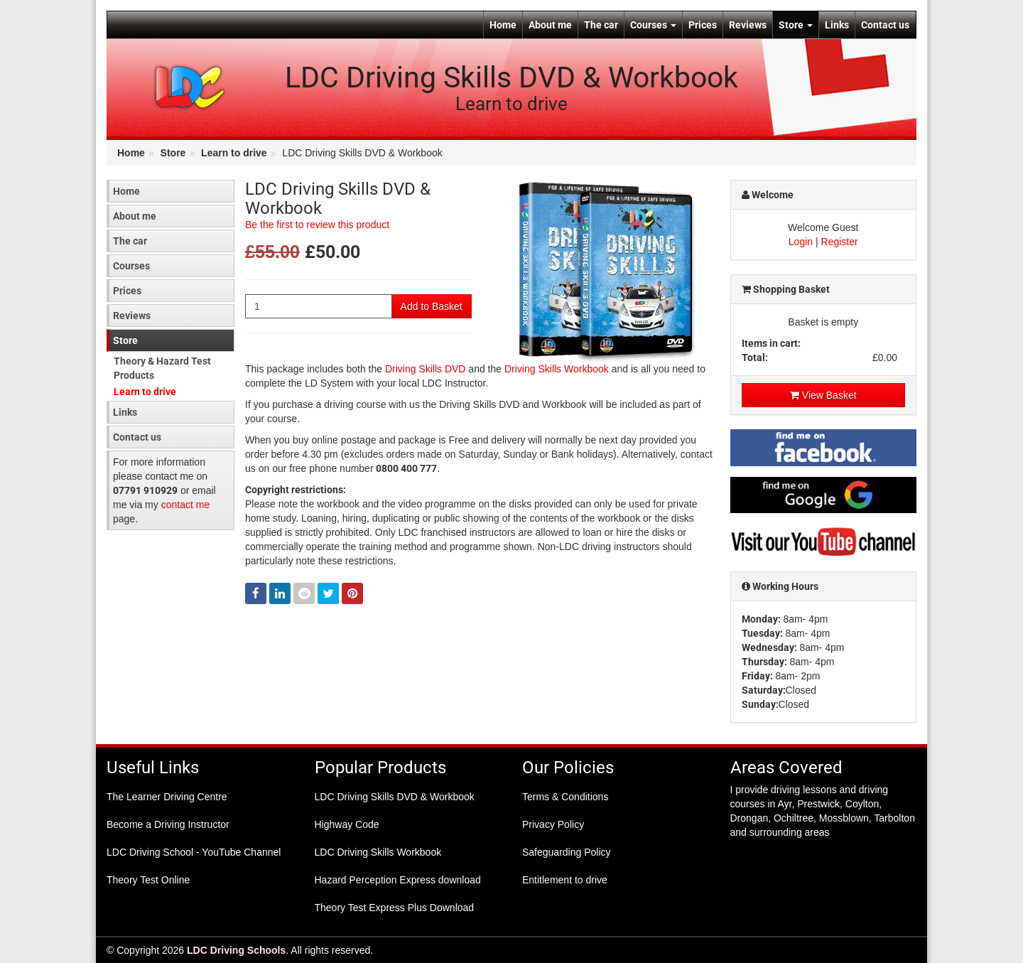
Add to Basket (431, 306)
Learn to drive (234, 152)
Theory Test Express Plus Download (395, 907)
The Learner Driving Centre (167, 796)
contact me (185, 504)
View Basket (823, 395)
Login (801, 241)
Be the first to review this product (317, 224)
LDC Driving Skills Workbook (378, 852)
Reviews (748, 25)
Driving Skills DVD (425, 369)
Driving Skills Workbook (556, 369)
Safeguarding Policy (566, 852)
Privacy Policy (553, 824)
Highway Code (347, 824)
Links (837, 25)
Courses (653, 25)
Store (796, 25)
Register (839, 241)
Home (502, 25)
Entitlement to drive (564, 880)
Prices (702, 25)
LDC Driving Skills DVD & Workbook (395, 796)
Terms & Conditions (565, 796)
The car (601, 25)
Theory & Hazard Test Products (162, 368)
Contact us (885, 25)
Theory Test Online (148, 880)
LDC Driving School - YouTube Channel (194, 852)
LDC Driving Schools (236, 950)
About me (550, 25)
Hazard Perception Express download (398, 880)
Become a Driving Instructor (168, 824)
